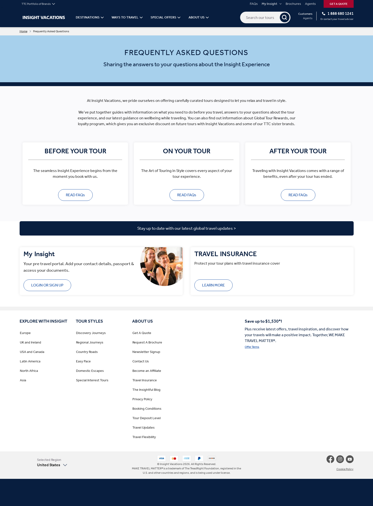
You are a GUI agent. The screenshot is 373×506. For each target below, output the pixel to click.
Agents (310, 4)
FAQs (254, 4)
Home (23, 31)
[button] (45, 462)
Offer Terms (252, 347)
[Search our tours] (265, 17)
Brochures (293, 4)
